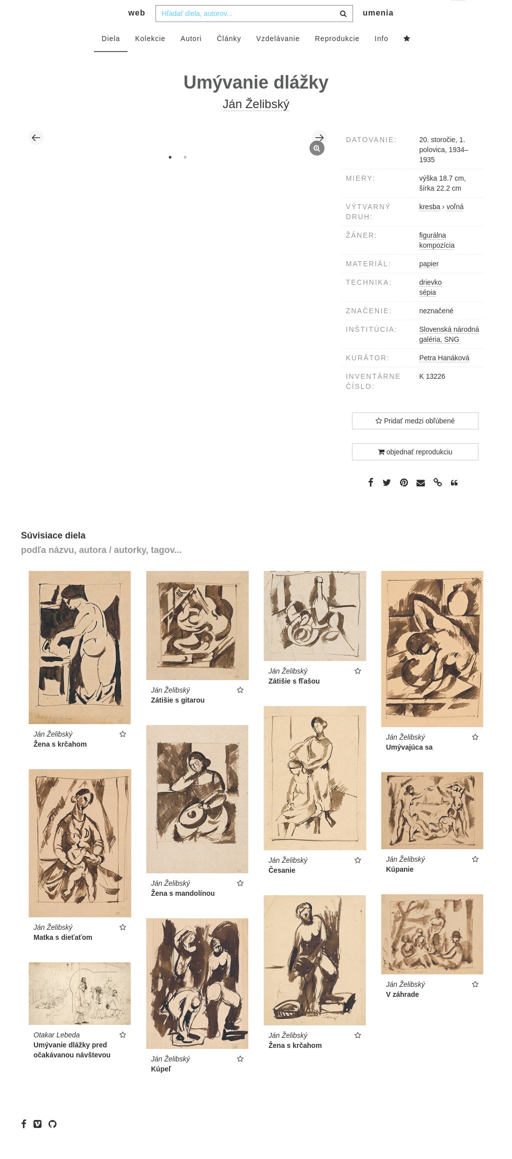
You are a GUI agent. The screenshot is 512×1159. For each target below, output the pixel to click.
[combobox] (254, 33)
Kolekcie (150, 59)
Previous (36, 157)
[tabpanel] (178, 158)
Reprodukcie (337, 59)
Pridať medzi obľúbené (415, 441)
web (137, 33)
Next (319, 157)
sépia (427, 312)
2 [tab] (185, 177)
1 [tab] (170, 177)
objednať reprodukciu (415, 472)
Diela (111, 59)
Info (381, 59)
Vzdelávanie (278, 59)
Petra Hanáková (444, 378)
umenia (378, 33)
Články (229, 59)
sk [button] (458, 15)
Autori (191, 59)
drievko (430, 302)
